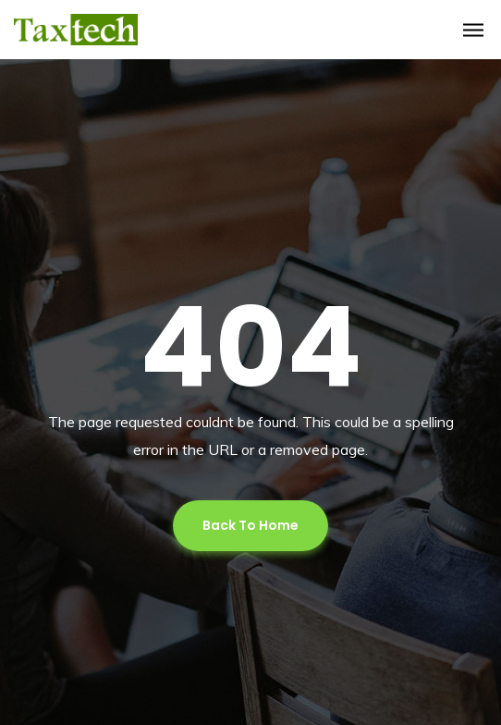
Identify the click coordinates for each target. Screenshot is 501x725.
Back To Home (250, 525)
